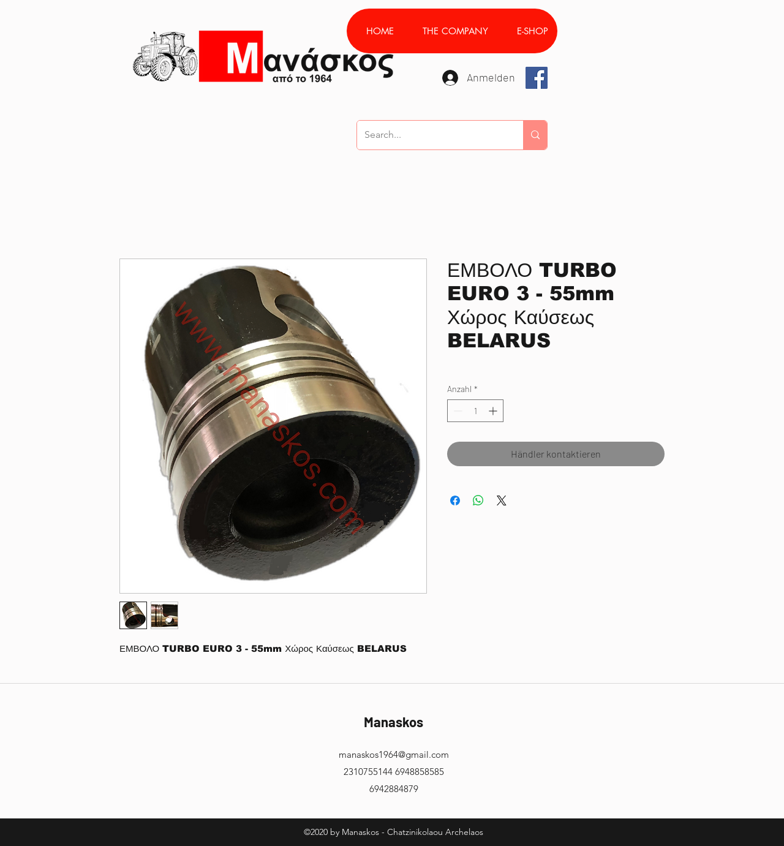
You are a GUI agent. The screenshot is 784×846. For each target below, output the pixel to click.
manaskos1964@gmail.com (394, 754)
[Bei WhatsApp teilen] (478, 500)
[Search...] (430, 135)
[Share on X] (501, 500)
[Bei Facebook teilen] (455, 500)
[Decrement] (456, 410)
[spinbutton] (475, 410)
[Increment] (494, 410)
